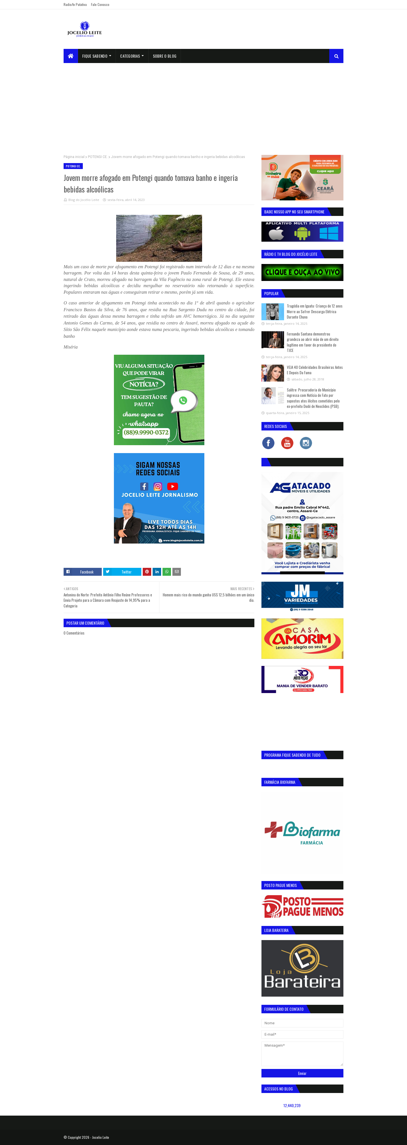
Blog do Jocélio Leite (83, 200)
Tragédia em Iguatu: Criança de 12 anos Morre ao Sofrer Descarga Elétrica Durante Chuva (315, 311)
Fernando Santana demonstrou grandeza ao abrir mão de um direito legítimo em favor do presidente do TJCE (313, 342)
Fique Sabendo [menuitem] (94, 56)
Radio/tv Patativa (75, 4)
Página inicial (74, 157)
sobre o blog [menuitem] (165, 56)
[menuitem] (71, 56)
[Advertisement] (203, 105)
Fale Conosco (100, 4)
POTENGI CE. (98, 157)
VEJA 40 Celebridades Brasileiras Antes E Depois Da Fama (315, 370)
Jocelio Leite (100, 1137)
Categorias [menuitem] (130, 56)
